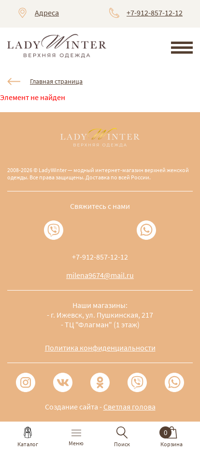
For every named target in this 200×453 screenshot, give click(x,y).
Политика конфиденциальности (100, 347)
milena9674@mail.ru (100, 275)
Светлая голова (129, 406)
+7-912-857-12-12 (155, 12)
